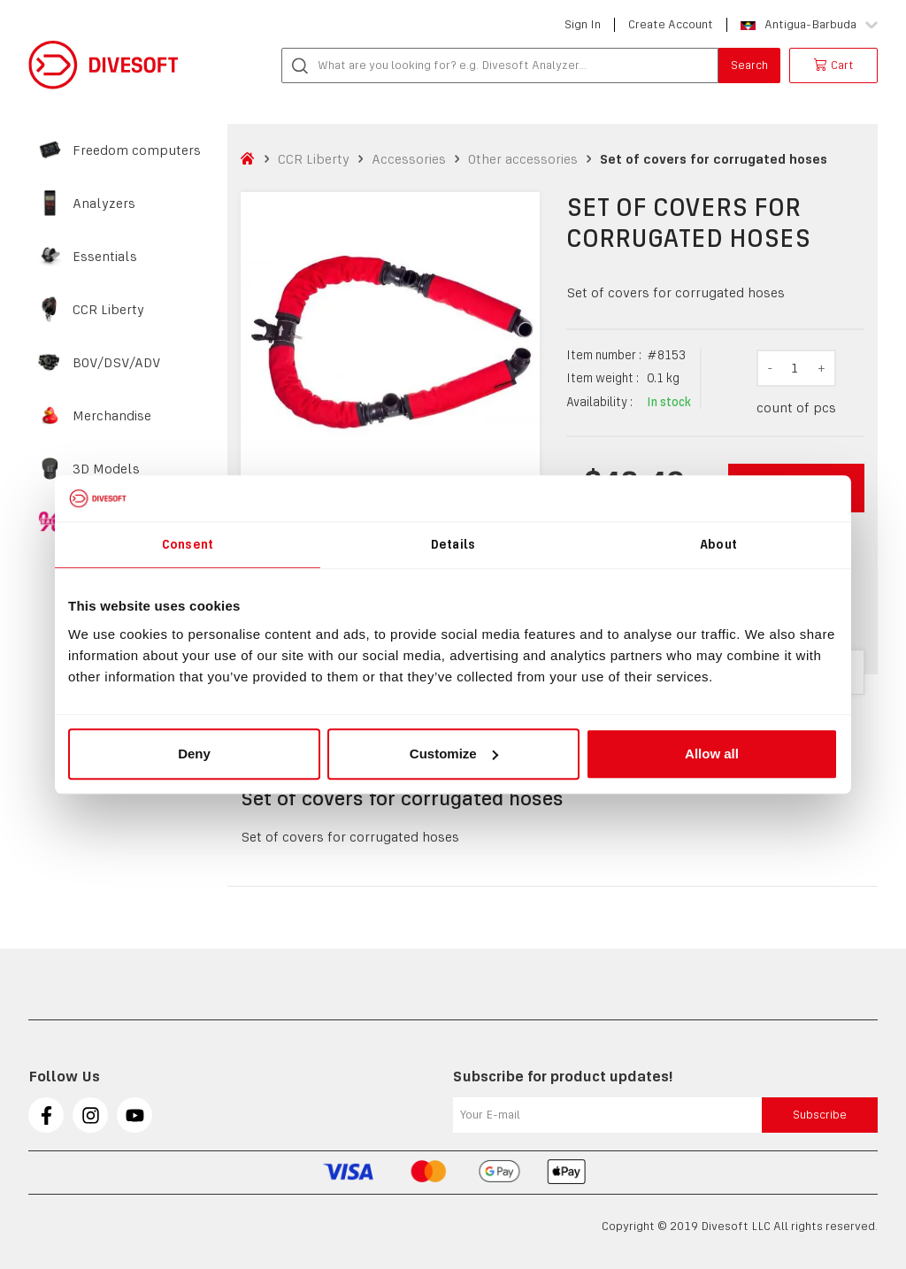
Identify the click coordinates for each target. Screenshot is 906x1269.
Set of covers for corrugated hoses (713, 158)
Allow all (712, 753)
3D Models (106, 469)
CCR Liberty (108, 310)
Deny (194, 753)
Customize (454, 753)
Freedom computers (137, 150)
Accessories (409, 158)
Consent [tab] (187, 544)
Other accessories (523, 158)
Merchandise (112, 416)
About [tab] (718, 544)
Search (749, 65)
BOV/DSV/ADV (117, 363)
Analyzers (104, 203)
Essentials (105, 257)
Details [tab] (453, 544)
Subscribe (820, 1114)
